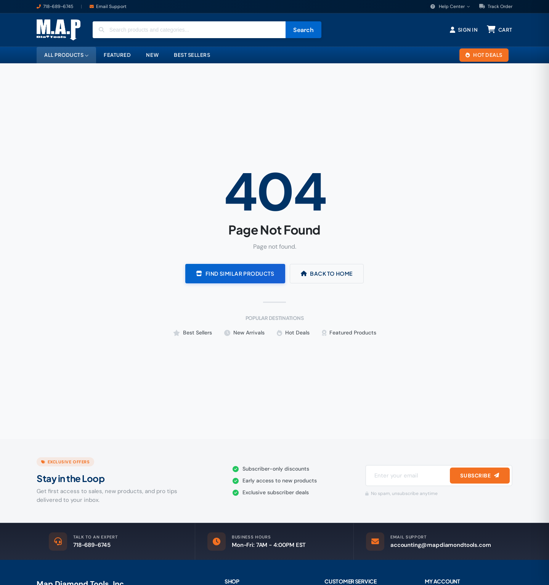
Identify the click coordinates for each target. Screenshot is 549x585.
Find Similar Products (235, 273)
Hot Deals (293, 332)
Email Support (111, 6)
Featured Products (349, 332)
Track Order (495, 6)
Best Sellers (192, 332)
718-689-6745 (58, 6)
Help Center (450, 6)
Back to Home (327, 273)
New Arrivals (244, 332)
